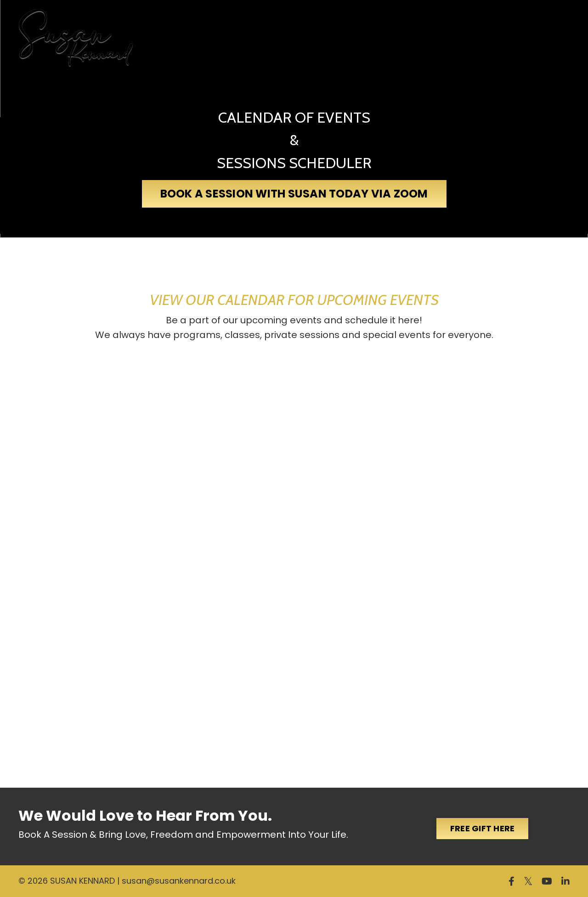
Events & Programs (484, 39)
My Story (182, 33)
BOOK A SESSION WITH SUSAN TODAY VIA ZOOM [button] (294, 193)
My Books (212, 33)
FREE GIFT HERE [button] (482, 828)
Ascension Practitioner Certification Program (274, 33)
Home (153, 27)
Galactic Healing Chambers (409, 39)
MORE (549, 39)
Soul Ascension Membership (350, 39)
